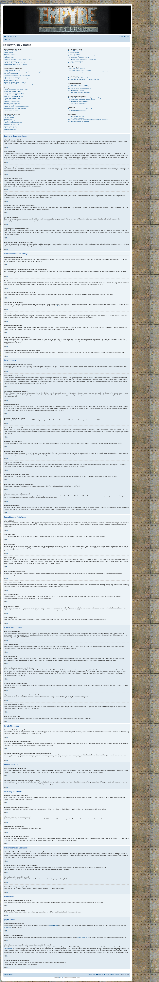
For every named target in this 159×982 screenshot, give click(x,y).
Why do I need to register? (11, 51)
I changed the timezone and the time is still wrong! (17, 75)
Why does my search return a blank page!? (79, 88)
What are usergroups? (74, 54)
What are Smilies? (9, 119)
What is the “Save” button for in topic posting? (16, 106)
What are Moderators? (74, 52)
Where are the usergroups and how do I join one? (81, 56)
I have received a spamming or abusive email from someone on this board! (88, 72)
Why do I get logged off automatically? (14, 62)
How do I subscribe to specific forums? (78, 101)
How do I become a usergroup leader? (78, 57)
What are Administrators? (75, 51)
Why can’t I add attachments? (12, 101)
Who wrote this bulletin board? (76, 116)
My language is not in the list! (12, 77)
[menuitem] (15, 36)
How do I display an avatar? (11, 80)
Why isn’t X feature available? (76, 118)
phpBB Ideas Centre (83, 937)
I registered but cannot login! (12, 56)
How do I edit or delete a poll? (12, 98)
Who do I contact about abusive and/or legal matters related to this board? (88, 119)
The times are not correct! (11, 73)
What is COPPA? (8, 52)
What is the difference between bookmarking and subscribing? (84, 98)
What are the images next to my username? (16, 78)
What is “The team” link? (74, 62)
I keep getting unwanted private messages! (79, 70)
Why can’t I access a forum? (11, 100)
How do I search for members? (76, 90)
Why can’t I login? (9, 57)
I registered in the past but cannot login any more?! (18, 59)
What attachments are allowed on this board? (80, 108)
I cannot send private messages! (76, 68)
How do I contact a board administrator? (78, 121)
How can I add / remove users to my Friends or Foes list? (83, 79)
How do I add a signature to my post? (14, 93)
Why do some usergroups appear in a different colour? (82, 59)
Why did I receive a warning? (12, 103)
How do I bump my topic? (11, 110)
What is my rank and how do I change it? (15, 82)
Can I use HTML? (9, 117)
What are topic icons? (10, 129)
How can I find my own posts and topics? (79, 92)
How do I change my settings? (12, 70)
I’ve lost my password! (10, 61)
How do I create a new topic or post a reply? (16, 89)
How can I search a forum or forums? (78, 85)
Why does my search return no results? (78, 87)
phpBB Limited (53, 925)
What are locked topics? (10, 127)
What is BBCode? (9, 116)
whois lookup (8, 949)
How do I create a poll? (10, 94)
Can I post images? (9, 121)
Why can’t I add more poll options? (13, 96)
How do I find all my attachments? (77, 110)
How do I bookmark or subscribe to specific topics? (81, 99)
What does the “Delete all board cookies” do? (16, 64)
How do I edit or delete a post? (12, 91)
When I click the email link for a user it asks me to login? (19, 84)
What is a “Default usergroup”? (76, 61)
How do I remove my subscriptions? (77, 103)
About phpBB (8, 927)
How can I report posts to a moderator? (14, 105)
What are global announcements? (13, 122)
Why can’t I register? (9, 54)
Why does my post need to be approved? (15, 108)
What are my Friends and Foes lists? (78, 77)
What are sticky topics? (10, 126)
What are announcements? (11, 124)
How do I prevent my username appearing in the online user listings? (22, 72)
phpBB (59, 306)
